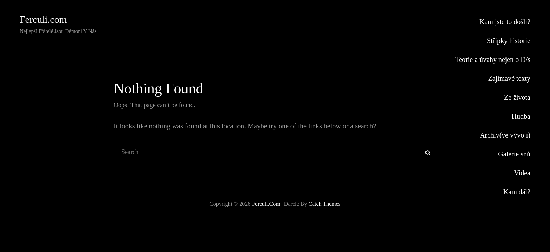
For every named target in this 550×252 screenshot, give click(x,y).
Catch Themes (324, 204)
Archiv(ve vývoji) (505, 135)
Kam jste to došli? (504, 22)
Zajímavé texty (509, 78)
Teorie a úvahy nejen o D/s (492, 59)
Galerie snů (514, 154)
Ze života (517, 97)
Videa (522, 173)
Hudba (521, 116)
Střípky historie (508, 40)
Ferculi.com (43, 19)
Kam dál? (516, 192)
